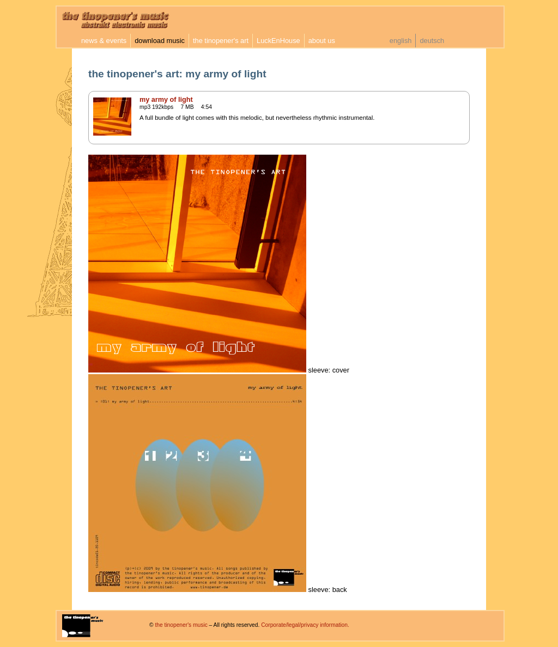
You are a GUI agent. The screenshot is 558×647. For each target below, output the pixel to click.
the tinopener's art (220, 40)
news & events (103, 40)
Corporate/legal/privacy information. (305, 625)
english (401, 40)
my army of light (166, 99)
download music (160, 40)
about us (321, 40)
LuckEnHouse (278, 40)
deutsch (432, 40)
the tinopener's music (181, 625)
